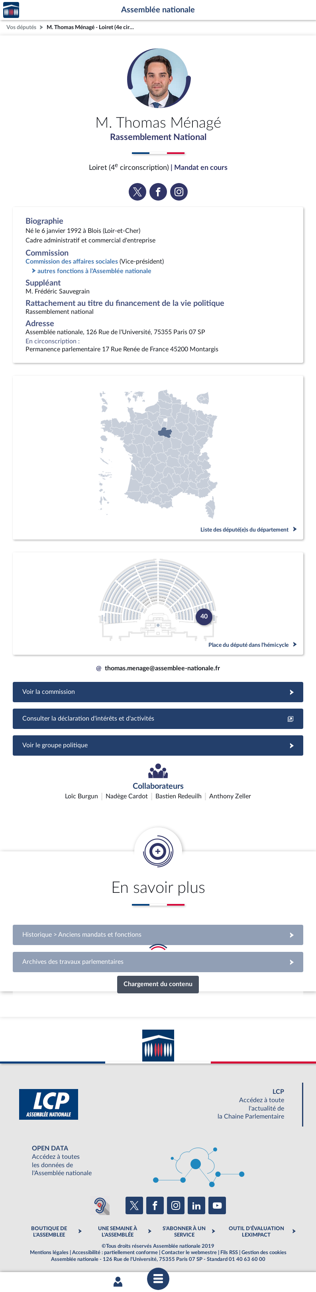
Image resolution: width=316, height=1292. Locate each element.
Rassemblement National (158, 137)
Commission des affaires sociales (72, 262)
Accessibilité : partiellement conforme (115, 1253)
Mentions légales (49, 1253)
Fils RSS (229, 1253)
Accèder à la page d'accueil (11, 10)
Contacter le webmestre (189, 1253)
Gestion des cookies (264, 1253)
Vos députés (21, 27)
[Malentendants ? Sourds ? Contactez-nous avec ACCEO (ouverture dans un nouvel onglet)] (100, 1206)
